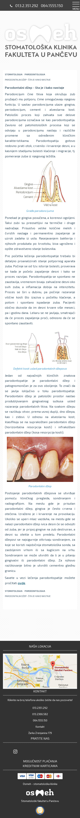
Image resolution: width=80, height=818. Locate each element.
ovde (21, 583)
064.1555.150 (52, 5)
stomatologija (13, 74)
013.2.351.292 (26, 5)
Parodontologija (35, 74)
